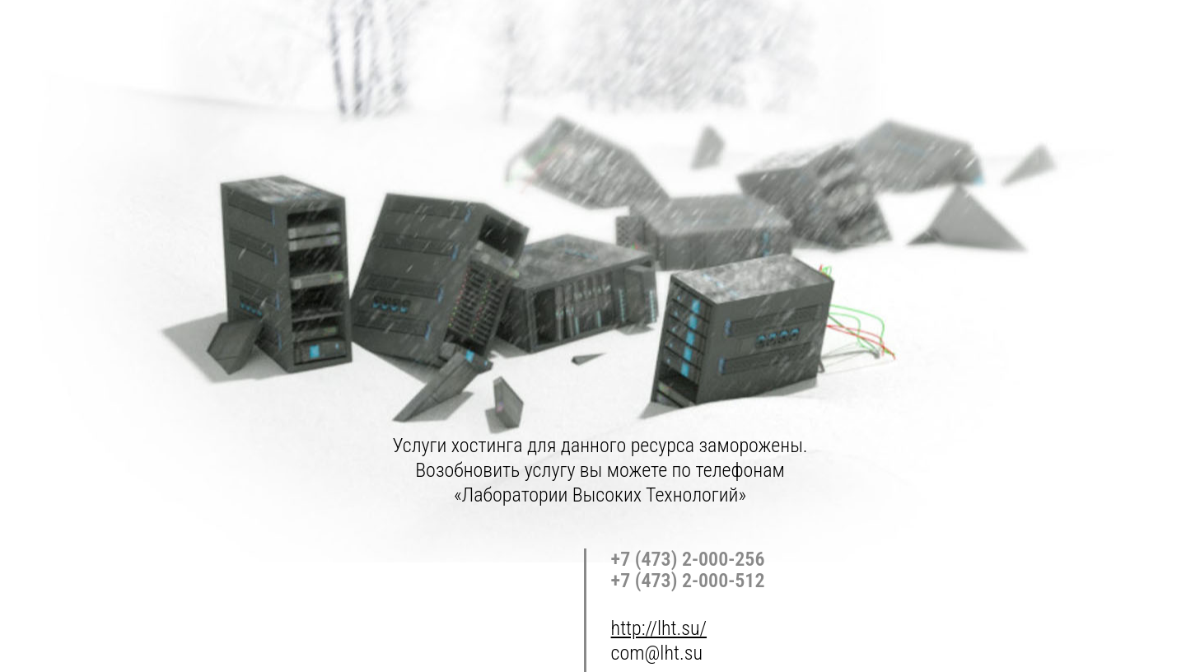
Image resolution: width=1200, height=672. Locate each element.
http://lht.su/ (659, 628)
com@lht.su (657, 653)
